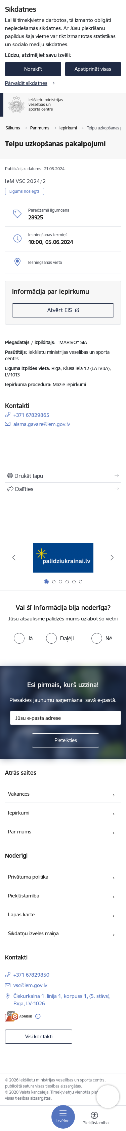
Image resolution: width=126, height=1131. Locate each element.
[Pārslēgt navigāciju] (63, 1117)
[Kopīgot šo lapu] (63, 489)
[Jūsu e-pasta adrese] (65, 718)
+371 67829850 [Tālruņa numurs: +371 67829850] (31, 975)
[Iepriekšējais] (14, 557)
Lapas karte (21, 914)
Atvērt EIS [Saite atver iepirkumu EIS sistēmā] (59, 310)
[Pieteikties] (65, 740)
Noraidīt (33, 69)
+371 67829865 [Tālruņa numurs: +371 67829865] (31, 414)
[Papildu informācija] (37, 1016)
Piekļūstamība (23, 895)
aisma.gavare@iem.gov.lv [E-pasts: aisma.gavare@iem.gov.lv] (41, 424)
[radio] (23, 638)
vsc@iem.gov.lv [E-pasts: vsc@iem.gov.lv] (30, 985)
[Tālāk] (112, 557)
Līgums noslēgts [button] (24, 191)
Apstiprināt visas (93, 69)
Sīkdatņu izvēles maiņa (33, 933)
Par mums (19, 831)
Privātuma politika (28, 877)
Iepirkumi (18, 812)
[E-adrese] (18, 1016)
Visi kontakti (38, 1036)
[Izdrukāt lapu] (63, 475)
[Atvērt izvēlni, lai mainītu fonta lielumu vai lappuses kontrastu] (94, 1119)
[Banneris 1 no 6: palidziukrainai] (63, 557)
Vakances (19, 794)
